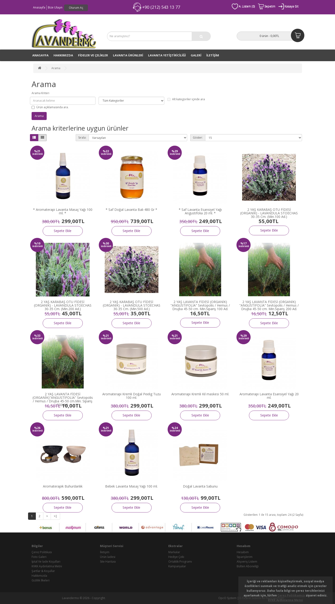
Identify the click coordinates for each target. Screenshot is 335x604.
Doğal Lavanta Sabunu (200, 486)
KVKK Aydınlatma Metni (47, 566)
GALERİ (196, 55)
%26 (37, 428)
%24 (175, 428)
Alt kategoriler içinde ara (186, 99)
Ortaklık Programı (180, 562)
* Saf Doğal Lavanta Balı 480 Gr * (131, 209)
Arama (55, 68)
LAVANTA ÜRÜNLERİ (128, 55)
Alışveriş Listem (247, 562)
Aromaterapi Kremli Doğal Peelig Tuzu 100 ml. (131, 396)
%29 (175, 151)
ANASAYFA (40, 55)
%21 (37, 151)
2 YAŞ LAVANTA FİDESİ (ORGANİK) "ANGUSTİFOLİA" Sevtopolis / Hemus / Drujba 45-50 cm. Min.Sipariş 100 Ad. (200, 305)
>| (55, 516)
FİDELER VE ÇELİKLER (93, 55)
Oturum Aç (76, 8)
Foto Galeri (39, 557)
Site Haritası (108, 562)
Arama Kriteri (40, 93)
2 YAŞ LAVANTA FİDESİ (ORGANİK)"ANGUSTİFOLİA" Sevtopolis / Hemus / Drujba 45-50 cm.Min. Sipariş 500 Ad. (63, 399)
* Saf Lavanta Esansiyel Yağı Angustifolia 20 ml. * (200, 211)
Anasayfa (39, 7)
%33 (37, 336)
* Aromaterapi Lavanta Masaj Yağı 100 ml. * (62, 211)
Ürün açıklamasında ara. (50, 107)
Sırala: (82, 138)
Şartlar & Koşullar (43, 571)
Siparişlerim (244, 557)
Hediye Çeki (176, 557)
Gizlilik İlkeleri (41, 580)
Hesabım (243, 552)
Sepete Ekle (62, 230)
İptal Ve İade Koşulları (46, 562)
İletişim (104, 552)
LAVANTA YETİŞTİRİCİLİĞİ (167, 55)
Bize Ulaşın (55, 7)
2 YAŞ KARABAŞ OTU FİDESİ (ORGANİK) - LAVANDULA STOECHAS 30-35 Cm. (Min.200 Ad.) (62, 305)
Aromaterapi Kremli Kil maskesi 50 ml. (200, 394)
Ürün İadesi (107, 557)
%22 (106, 151)
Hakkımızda (63, 55)
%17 (243, 243)
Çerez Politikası (42, 552)
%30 (106, 243)
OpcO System (227, 598)
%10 (37, 243)
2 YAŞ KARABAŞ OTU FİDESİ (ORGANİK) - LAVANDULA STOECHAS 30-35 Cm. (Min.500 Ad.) (131, 305)
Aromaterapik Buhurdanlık (63, 486)
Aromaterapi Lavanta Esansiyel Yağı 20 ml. (269, 396)
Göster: (198, 138)
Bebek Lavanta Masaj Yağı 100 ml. (131, 486)
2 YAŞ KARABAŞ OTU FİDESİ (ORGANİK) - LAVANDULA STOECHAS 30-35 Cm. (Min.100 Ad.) (269, 213)
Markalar (174, 552)
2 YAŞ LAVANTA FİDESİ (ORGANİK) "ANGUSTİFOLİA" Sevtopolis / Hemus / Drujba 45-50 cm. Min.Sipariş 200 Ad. (269, 305)
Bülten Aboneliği (248, 566)
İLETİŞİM (212, 55)
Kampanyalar (177, 566)
